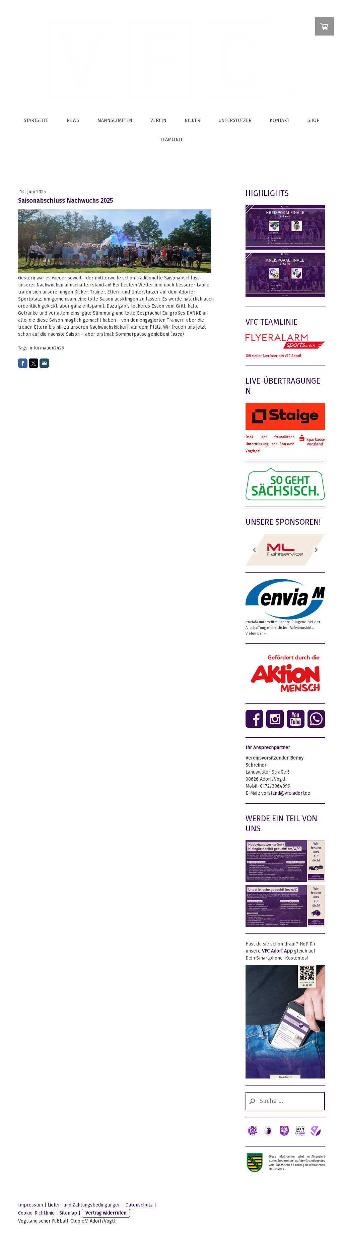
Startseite (36, 120)
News (73, 120)
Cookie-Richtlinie (36, 1213)
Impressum (30, 1205)
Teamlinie (171, 139)
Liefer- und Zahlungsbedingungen (84, 1205)
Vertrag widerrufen (105, 1213)
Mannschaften (114, 120)
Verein (158, 120)
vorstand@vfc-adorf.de (285, 793)
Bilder (192, 120)
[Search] (285, 1101)
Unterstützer (235, 120)
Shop (313, 120)
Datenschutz (139, 1205)
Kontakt (279, 120)
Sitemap (68, 1213)
